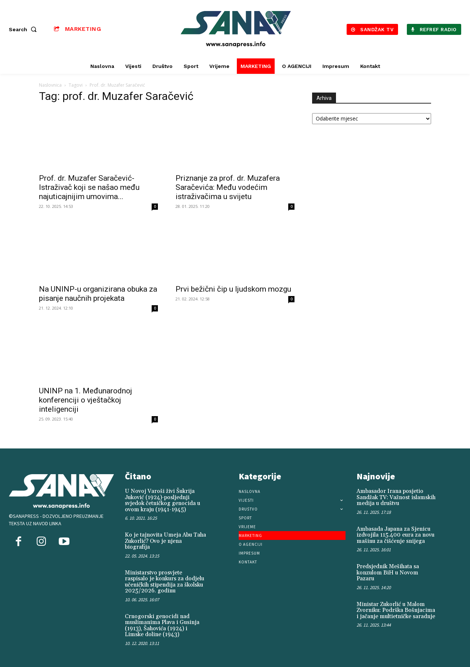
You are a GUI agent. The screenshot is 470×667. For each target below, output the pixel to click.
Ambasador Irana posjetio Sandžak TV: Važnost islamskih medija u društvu (396, 497)
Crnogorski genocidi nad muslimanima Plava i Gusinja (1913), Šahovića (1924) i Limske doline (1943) (162, 625)
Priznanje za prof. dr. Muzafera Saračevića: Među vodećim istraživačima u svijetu (228, 187)
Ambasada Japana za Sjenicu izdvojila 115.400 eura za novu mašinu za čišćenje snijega (395, 535)
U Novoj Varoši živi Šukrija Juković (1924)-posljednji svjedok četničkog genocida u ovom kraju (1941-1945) (162, 500)
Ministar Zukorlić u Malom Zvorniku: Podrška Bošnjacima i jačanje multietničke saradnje (396, 610)
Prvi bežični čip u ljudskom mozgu (233, 289)
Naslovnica (50, 85)
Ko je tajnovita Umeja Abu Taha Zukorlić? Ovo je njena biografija (165, 541)
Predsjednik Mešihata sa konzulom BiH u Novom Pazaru (388, 572)
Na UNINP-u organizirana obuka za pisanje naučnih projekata (98, 294)
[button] (24, 29)
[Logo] (236, 29)
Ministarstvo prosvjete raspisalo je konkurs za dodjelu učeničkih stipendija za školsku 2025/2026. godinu (164, 582)
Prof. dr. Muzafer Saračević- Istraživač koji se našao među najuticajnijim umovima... (89, 187)
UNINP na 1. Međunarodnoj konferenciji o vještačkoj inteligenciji (85, 400)
